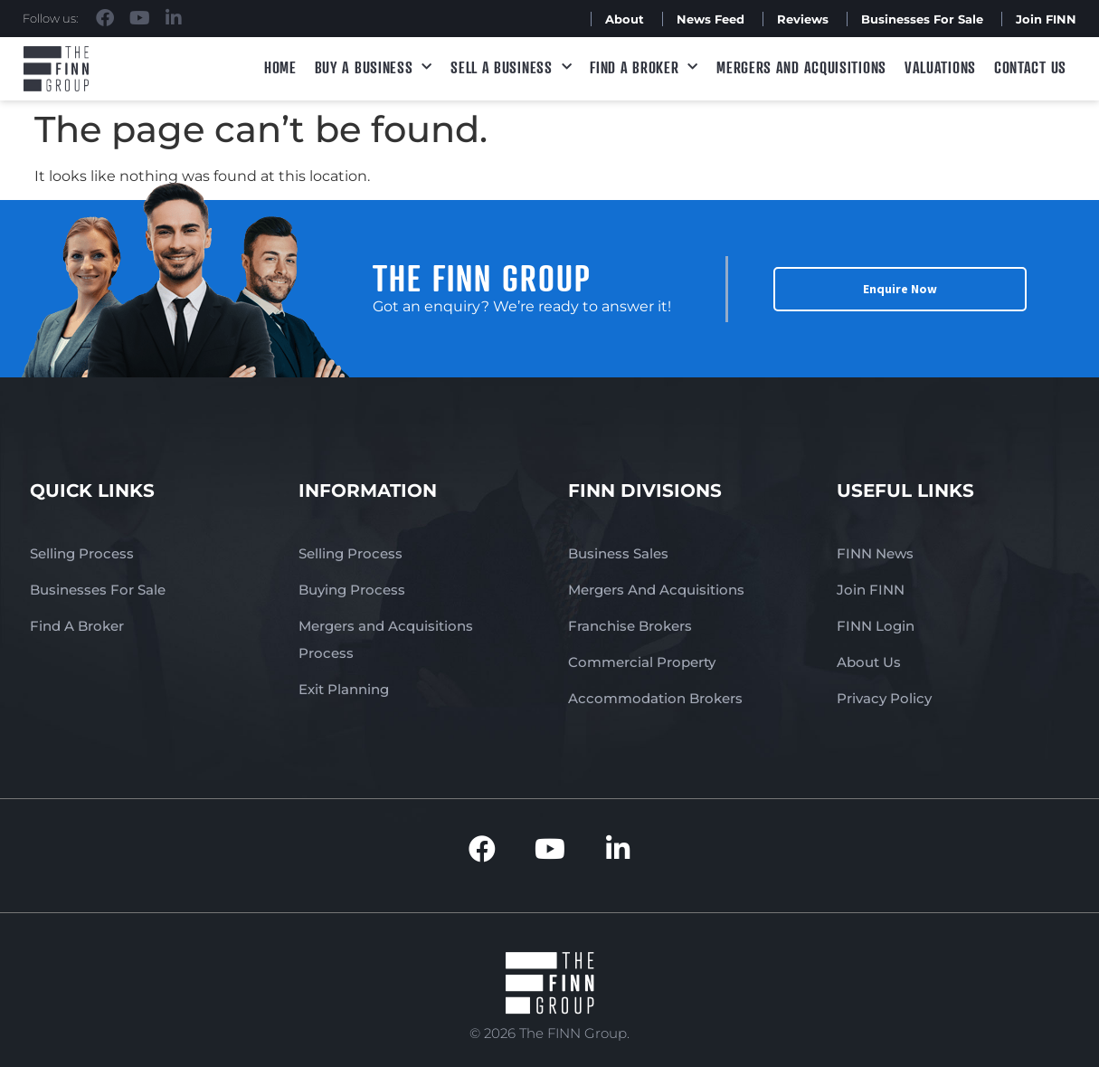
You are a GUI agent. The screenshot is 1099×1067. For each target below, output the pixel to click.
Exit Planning (343, 689)
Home (280, 67)
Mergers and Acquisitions (801, 67)
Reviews (803, 19)
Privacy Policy (884, 698)
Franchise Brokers (630, 625)
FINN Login (875, 625)
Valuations (940, 67)
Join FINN (1046, 19)
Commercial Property (641, 662)
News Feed (710, 19)
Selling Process (82, 553)
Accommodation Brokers (655, 698)
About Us (869, 662)
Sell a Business (511, 67)
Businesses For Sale (922, 19)
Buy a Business (374, 67)
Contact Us (1030, 67)
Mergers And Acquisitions (656, 589)
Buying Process (351, 589)
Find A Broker (644, 67)
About (624, 19)
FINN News (875, 553)
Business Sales (618, 553)
